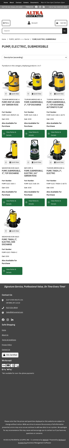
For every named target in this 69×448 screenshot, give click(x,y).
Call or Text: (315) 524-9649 (58, 7)
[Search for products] (33, 31)
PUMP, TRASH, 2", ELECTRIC (54, 172)
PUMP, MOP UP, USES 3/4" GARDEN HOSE (11, 103)
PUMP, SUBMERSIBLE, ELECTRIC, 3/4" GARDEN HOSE (33, 173)
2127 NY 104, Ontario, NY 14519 (12, 7)
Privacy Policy (7, 345)
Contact (19, 3)
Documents (34, 3)
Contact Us (6, 350)
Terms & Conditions (9, 340)
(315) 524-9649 (12, 308)
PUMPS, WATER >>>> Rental (19, 39)
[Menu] (6, 23)
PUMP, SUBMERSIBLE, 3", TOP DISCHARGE (11, 172)
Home (6, 3)
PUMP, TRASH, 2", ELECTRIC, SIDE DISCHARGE (9, 242)
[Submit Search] (64, 31)
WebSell (45, 440)
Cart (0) (61, 23)
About (12, 3)
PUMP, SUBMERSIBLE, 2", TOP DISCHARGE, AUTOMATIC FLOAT (56, 104)
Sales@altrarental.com (14, 312)
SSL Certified (10, 355)
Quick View (14, 94)
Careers (26, 3)
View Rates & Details (9, 133)
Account (33, 23)
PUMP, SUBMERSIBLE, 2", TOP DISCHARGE (33, 103)
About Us (5, 335)
